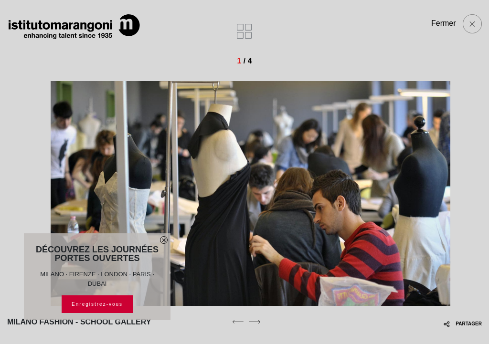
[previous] (238, 321)
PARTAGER (463, 323)
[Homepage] (74, 26)
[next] (254, 321)
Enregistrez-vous (97, 304)
